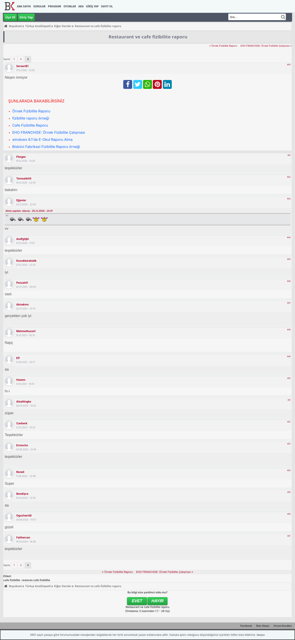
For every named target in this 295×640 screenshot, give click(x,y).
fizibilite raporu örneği (30, 118)
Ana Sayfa (24, 6)
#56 (289, 514)
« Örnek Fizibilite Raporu (223, 45)
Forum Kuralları (283, 625)
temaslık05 (23, 178)
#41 (289, 155)
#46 (289, 281)
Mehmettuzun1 (26, 331)
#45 (289, 259)
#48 (289, 330)
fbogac (21, 156)
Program (54, 6)
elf (18, 358)
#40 (289, 65)
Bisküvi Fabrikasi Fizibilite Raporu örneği (46, 146)
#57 (289, 536)
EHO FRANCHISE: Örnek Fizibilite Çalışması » (266, 45)
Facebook (246, 625)
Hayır (158, 601)
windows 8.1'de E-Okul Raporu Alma (42, 139)
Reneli (20, 472)
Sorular (39, 6)
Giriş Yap (92, 6)
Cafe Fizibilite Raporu (30, 125)
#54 (289, 470)
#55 (289, 492)
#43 (289, 199)
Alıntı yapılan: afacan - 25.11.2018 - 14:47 (29, 210)
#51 (289, 400)
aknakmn (22, 304)
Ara (80, 6)
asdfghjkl (22, 239)
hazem (20, 379)
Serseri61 (22, 66)
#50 (289, 378)
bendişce (22, 493)
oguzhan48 (24, 515)
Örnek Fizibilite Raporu (31, 111)
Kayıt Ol (107, 6)
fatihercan (23, 537)
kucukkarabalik (26, 260)
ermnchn (22, 445)
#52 (289, 422)
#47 (289, 303)
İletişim (261, 634)
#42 (289, 177)
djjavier (21, 200)
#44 (289, 237)
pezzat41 (22, 282)
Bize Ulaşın (262, 625)
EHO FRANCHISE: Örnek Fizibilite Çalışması (48, 132)
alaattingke (23, 401)
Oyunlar (70, 6)
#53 (289, 444)
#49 (289, 356)
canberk (21, 423)
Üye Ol (10, 17)
